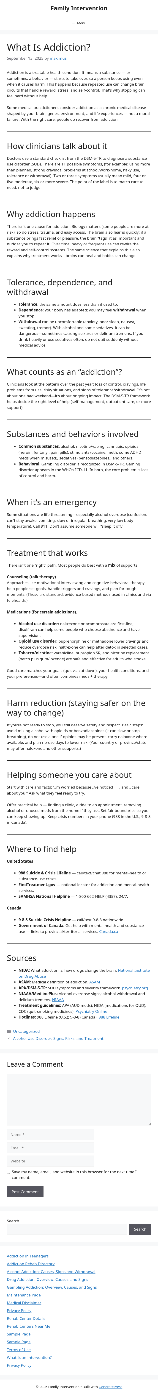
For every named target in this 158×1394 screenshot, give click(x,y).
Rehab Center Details (26, 1318)
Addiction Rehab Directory (30, 1263)
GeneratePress (110, 1386)
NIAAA (58, 999)
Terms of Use (19, 1349)
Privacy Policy (19, 1310)
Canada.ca (108, 931)
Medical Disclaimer (24, 1302)
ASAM (94, 982)
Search (13, 1220)
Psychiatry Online (91, 1011)
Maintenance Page (24, 1295)
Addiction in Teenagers (28, 1256)
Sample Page (18, 1334)
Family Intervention (79, 8)
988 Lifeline (108, 1017)
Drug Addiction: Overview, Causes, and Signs (47, 1279)
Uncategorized (26, 1031)
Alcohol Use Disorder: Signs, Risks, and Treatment (58, 1038)
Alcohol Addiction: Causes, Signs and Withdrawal (51, 1271)
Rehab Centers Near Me (28, 1326)
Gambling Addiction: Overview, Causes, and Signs (52, 1287)
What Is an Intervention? (29, 1357)
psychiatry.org (135, 988)
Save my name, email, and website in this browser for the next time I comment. (74, 1174)
